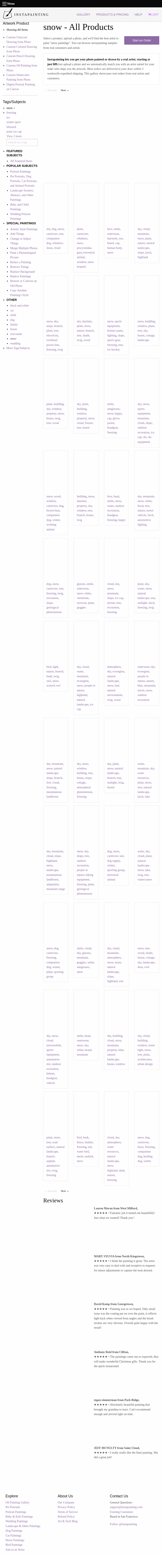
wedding (15, 343)
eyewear (81, 602)
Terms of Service (68, 1512)
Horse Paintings (14, 1540)
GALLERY (83, 14)
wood (87, 340)
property (51, 413)
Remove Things (19, 266)
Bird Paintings (14, 1544)
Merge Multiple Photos (24, 248)
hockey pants (115, 330)
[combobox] (22, 142)
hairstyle (112, 238)
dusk (121, 1170)
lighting (111, 335)
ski (145, 437)
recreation (52, 598)
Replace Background (22, 271)
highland (143, 257)
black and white (19, 305)
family (14, 324)
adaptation (52, 884)
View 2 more (14, 136)
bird (48, 666)
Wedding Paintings (16, 1521)
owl (48, 681)
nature (141, 243)
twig (60, 349)
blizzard (11, 127)
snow (61, 229)
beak (49, 676)
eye (121, 238)
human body (114, 248)
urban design (145, 1064)
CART (153, 14)
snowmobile (53, 1045)
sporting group (115, 870)
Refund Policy (66, 1516)
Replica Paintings (20, 276)
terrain (111, 602)
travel (141, 690)
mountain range (55, 889)
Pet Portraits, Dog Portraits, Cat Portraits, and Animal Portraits (23, 181)
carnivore (52, 233)
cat (12, 310)
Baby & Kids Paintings (19, 1516)
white (148, 501)
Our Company (66, 1502)
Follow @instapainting (123, 1524)
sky (48, 229)
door (140, 967)
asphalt (50, 1161)
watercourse (145, 879)
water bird (83, 1151)
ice (8, 117)
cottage (150, 335)
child (13, 315)
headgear (112, 427)
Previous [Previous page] (53, 90)
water (110, 505)
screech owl (53, 685)
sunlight (142, 602)
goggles (81, 607)
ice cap (119, 598)
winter (56, 520)
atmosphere (114, 666)
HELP (138, 14)
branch (58, 326)
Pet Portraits (12, 1507)
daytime (87, 321)
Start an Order (141, 40)
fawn (49, 248)
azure (118, 962)
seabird (89, 1156)
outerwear (113, 233)
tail (122, 856)
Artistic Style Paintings (24, 229)
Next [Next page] (65, 90)
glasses (81, 584)
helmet (50, 1073)
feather (89, 1142)
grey (79, 252)
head (116, 496)
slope (141, 252)
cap (117, 243)
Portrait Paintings (20, 171)
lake (147, 796)
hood (140, 505)
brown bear (53, 510)
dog (12, 319)
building (150, 321)
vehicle (50, 1083)
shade (86, 335)
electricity (52, 335)
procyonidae (84, 248)
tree (61, 233)
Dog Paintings (13, 1530)
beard (110, 243)
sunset (111, 1175)
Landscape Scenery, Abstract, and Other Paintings (22, 195)
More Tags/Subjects (18, 348)
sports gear (113, 340)
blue (140, 685)
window (81, 262)
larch (148, 252)
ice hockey (113, 349)
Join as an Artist (14, 1549)
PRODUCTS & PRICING (112, 14)
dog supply (113, 860)
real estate (16, 334)
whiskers (57, 243)
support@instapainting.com (126, 1507)
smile (116, 229)
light (55, 666)
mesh (80, 1156)
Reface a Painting (20, 262)
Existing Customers (121, 1512)
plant (80, 229)
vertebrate (83, 598)
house (13, 329)
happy (118, 413)
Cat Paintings (13, 1535)
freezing (11, 112)
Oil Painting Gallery (17, 1502)
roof (146, 967)
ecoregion (82, 681)
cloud (57, 248)
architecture (144, 1059)
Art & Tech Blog (68, 1521)
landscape (143, 340)
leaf (117, 685)
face (109, 229)
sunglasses (113, 408)
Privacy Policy (66, 1507)
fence (80, 1142)
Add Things (17, 233)
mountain (143, 233)
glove (116, 418)
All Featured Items (21, 161)
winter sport (14, 122)
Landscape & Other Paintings (22, 1526)
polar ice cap (14, 131)
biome (111, 787)
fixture (89, 423)
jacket (110, 423)
